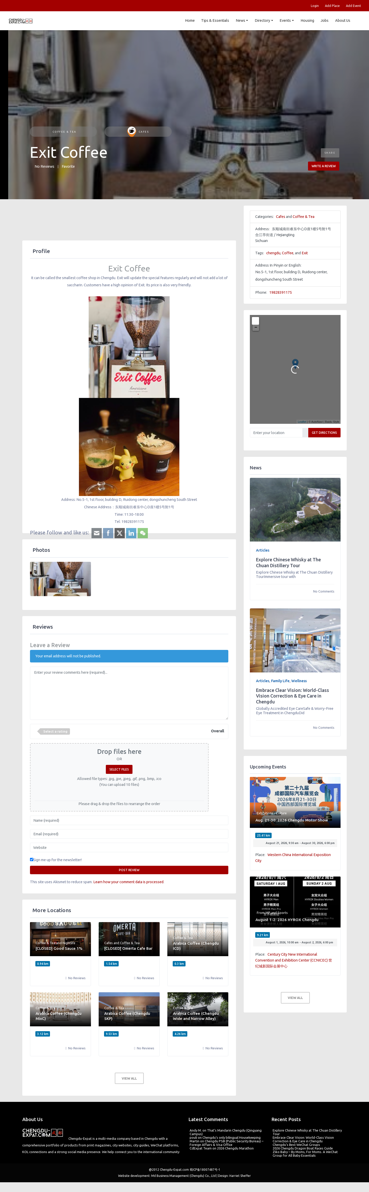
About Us (342, 20)
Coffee (287, 253)
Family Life (280, 681)
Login (315, 5)
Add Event (353, 5)
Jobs (325, 20)
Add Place (332, 5)
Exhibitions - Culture (272, 813)
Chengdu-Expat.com (174, 1169)
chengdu (273, 253)
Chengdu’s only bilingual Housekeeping (231, 1137)
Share (330, 152)
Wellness (299, 681)
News (240, 20)
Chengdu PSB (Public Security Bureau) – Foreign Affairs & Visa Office (226, 1142)
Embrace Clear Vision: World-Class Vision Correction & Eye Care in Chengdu (292, 696)
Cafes (138, 131)
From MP (263, 912)
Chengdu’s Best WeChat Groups (296, 1144)
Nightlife (69, 943)
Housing (307, 20)
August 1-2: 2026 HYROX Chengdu (287, 919)
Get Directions (324, 432)
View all (129, 1078)
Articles (262, 550)
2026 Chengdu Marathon (235, 1148)
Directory (262, 20)
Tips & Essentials (215, 20)
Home (189, 20)
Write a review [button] (324, 166)
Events (285, 20)
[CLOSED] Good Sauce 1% (59, 948)
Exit (305, 253)
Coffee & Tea (63, 131)
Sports (283, 912)
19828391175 (280, 292)
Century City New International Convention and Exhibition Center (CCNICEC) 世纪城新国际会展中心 (293, 960)
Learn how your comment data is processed (128, 882)
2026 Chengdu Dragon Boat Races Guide (303, 1148)
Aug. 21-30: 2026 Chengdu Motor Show (291, 820)
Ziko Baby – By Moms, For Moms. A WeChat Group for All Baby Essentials (305, 1153)
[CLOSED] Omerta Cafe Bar (128, 948)
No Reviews (44, 166)
